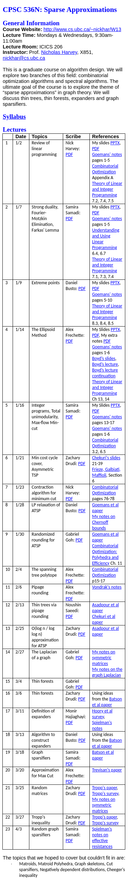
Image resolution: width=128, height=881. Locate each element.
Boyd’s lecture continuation (105, 373)
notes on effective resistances (102, 837)
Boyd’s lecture (105, 364)
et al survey (102, 714)
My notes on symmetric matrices (103, 657)
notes (107, 587)
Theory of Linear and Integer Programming (107, 189)
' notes (107, 154)
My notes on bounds (103, 522)
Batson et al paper (107, 702)
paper (107, 770)
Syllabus (14, 116)
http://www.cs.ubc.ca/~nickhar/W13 (82, 29)
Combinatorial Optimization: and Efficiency (105, 554)
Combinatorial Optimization (105, 169)
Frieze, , (106, 472)
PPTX (114, 143)
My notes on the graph (107, 672)
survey (105, 793)
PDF (69, 154)
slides (106, 458)
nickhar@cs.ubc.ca (24, 58)
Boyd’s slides (103, 358)
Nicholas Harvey (59, 52)
